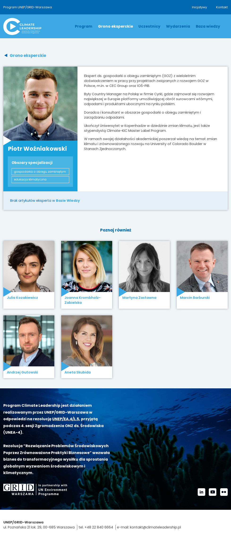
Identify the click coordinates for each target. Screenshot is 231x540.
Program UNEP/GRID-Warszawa (27, 7)
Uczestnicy (149, 26)
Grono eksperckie (115, 26)
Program (83, 26)
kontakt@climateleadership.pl (155, 527)
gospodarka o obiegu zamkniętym (40, 172)
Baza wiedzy (208, 26)
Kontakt (222, 7)
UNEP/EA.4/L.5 (65, 419)
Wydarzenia (178, 26)
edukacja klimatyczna (30, 179)
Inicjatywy (199, 7)
